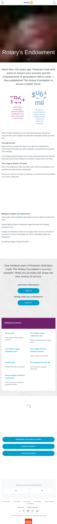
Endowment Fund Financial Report (28, 439)
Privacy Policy (36, 515)
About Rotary (6, 501)
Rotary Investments (28, 453)
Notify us (28, 302)
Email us (28, 290)
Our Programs (37, 501)
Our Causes (27, 501)
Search (54, 2)
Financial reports (28, 446)
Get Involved (16, 501)
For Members (30, 503)
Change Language (32, 507)
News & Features (49, 501)
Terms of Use (43, 515)
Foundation (19, 217)
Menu (2, 2)
